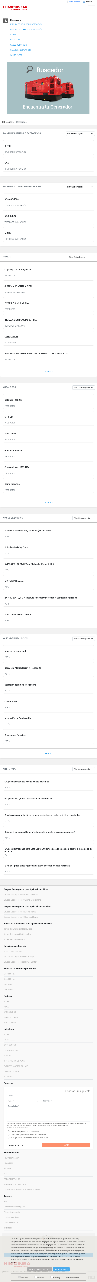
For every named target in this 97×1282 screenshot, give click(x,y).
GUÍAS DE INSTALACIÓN (20, 50)
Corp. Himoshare (11, 1223)
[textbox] (23, 1101)
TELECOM (8, 1077)
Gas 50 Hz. (8, 984)
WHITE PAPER (16, 55)
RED (5, 1201)
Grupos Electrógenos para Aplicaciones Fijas (26, 889)
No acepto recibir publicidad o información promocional (29, 1138)
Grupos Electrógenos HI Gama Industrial (21, 895)
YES (5, 1174)
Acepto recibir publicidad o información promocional (28, 1135)
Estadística (39, 1277)
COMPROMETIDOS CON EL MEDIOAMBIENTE (23, 1190)
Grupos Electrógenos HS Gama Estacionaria (22, 900)
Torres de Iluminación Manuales (17, 934)
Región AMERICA (74, 1)
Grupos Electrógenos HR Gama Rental (20, 912)
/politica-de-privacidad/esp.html (17, 1127)
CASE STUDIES (10, 1012)
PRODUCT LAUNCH (12, 1017)
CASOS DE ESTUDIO (18, 45)
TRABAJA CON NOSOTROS (15, 1184)
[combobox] (23, 1101)
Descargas (15, 20)
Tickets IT (8, 1228)
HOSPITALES (9, 1040)
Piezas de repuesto (12, 1212)
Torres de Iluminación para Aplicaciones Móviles (28, 923)
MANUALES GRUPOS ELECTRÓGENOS (26, 24)
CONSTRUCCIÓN (11, 1050)
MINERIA (7, 1056)
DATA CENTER (10, 1045)
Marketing (55, 1277)
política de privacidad (30, 1132)
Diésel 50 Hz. (9, 974)
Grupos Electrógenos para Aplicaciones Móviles (27, 906)
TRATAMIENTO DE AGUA (14, 1061)
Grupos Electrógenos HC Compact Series (21, 917)
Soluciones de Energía (15, 946)
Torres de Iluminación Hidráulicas (18, 929)
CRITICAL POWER (11, 1071)
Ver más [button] (49, 371)
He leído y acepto (17, 1132)
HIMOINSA (8, 1163)
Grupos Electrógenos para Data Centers (20, 962)
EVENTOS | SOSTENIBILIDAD (16, 1066)
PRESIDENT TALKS (12, 1179)
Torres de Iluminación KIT (14, 939)
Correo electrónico (11, 1217)
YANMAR (7, 1168)
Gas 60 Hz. (8, 990)
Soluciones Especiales (13, 951)
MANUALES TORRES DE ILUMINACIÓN (26, 29)
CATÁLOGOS (15, 40)
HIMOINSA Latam (11, 1158)
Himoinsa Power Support (14, 1207)
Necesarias (23, 1277)
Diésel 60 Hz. (9, 979)
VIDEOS (13, 35)
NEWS (6, 1007)
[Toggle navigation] (91, 8)
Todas (6, 1001)
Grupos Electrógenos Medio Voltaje (19, 956)
